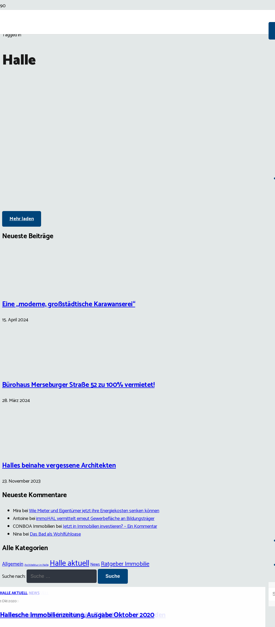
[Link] (134, 62)
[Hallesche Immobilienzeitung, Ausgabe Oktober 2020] (137, 274)
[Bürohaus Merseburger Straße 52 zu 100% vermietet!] (22, 368)
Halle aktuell (13, 593)
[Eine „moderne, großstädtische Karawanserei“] (22, 287)
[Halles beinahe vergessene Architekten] (22, 448)
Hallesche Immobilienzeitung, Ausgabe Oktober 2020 (77, 615)
